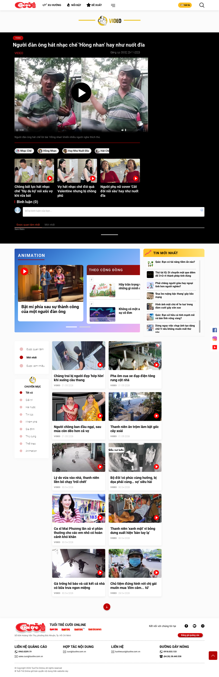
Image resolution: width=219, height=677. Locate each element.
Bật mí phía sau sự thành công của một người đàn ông (50, 309)
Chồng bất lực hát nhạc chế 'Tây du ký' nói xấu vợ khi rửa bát (34, 191)
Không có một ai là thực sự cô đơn (135, 311)
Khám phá (31, 421)
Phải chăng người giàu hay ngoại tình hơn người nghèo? (174, 285)
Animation (31, 450)
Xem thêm (19, 229)
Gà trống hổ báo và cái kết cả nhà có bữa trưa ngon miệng (79, 586)
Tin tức (29, 414)
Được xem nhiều (35, 365)
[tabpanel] (50, 293)
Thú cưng (31, 436)
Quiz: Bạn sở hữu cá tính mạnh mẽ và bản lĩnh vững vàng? (175, 316)
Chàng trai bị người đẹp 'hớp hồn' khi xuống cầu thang (79, 378)
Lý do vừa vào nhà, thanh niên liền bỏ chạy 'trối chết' (76, 480)
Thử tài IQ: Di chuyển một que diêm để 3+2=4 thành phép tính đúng (175, 274)
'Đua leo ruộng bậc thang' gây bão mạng (174, 295)
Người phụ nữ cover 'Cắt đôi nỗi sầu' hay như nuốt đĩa (119, 191)
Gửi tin (185, 5)
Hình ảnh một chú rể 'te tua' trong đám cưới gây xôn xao (174, 306)
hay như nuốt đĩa (78, 150)
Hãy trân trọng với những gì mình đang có (134, 286)
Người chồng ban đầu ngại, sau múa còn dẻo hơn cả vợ (77, 429)
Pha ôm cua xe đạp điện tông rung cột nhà (132, 378)
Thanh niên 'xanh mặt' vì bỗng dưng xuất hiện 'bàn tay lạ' (132, 531)
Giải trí (29, 400)
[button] (112, 5)
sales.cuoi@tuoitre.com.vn (29, 656)
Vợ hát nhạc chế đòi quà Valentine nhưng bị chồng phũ (76, 191)
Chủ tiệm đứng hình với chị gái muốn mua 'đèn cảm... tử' (133, 586)
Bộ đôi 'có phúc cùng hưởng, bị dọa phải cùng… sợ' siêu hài (133, 480)
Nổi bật (74, 5)
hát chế (105, 150)
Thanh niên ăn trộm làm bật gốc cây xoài (134, 429)
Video (18, 38)
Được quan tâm (35, 349)
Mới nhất (32, 357)
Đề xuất (94, 5)
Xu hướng (51, 5)
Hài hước (31, 407)
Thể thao (31, 443)
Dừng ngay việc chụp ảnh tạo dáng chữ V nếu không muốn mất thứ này (175, 329)
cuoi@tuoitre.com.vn (74, 651)
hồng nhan (49, 150)
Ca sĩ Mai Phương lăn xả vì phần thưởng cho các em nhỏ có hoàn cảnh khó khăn (78, 533)
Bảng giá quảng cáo (190, 635)
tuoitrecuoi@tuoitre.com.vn (125, 651)
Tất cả (29, 392)
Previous (13, 294)
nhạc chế (25, 150)
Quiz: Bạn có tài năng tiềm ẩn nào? (175, 261)
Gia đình (30, 429)
